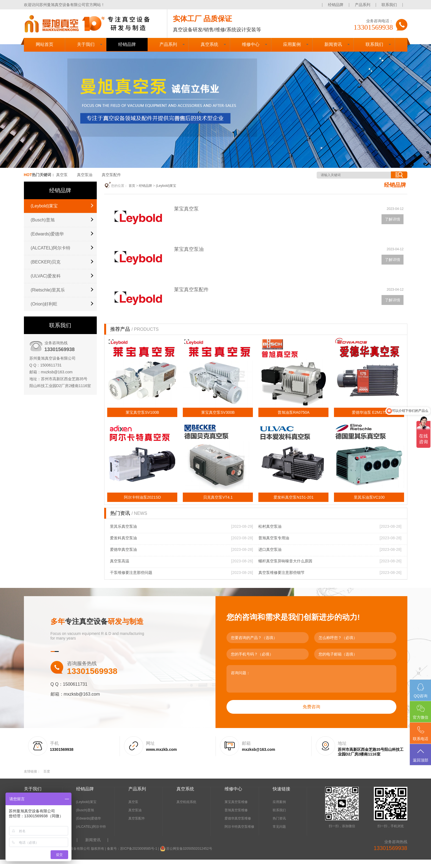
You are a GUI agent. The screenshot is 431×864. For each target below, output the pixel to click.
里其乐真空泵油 (123, 531)
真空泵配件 (111, 175)
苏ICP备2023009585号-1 (138, 853)
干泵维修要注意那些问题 (131, 577)
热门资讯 (279, 823)
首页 (132, 186)
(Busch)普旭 (43, 220)
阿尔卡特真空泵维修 (239, 831)
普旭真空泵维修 (236, 814)
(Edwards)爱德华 (47, 234)
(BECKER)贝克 (45, 262)
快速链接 (281, 793)
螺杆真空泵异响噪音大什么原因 (285, 565)
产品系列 (362, 4)
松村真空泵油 (269, 531)
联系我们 (389, 4)
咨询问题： (311, 683)
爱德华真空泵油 (123, 554)
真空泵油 (84, 175)
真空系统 (209, 44)
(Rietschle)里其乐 (48, 290)
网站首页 (44, 44)
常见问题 (279, 831)
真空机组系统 (186, 806)
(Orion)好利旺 (44, 304)
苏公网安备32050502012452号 (188, 853)
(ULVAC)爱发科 (46, 276)
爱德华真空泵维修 (238, 823)
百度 (46, 776)
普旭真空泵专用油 (273, 542)
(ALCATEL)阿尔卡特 (51, 248)
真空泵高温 (119, 565)
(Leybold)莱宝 (44, 206)
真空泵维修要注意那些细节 (281, 577)
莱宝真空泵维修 (236, 806)
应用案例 (292, 44)
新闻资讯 (333, 44)
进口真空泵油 (269, 554)
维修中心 (250, 44)
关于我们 (86, 44)
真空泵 (62, 175)
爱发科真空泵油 (123, 542)
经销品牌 (335, 4)
